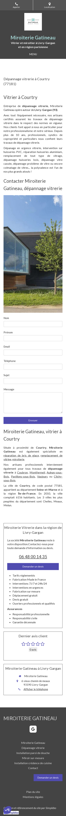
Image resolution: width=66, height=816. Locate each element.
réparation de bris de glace (21, 455)
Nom (6, 318)
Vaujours (42, 476)
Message (9, 389)
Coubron (22, 472)
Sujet (7, 375)
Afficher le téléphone (36, 689)
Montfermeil (37, 472)
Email (7, 346)
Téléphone (10, 360)
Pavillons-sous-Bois (23, 476)
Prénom (8, 332)
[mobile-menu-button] (33, 54)
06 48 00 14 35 (33, 556)
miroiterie (18, 459)
